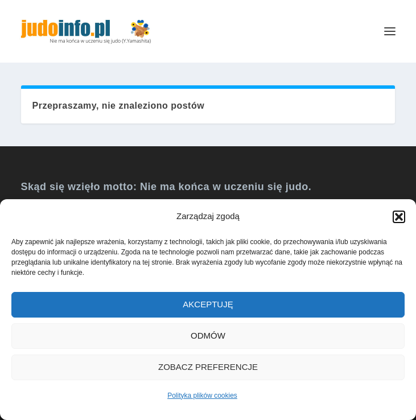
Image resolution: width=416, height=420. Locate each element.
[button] (399, 217)
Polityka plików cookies (202, 396)
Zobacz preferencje (208, 367)
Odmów (208, 335)
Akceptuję (208, 304)
